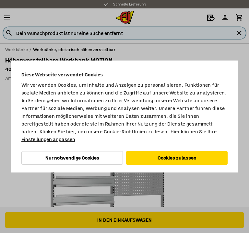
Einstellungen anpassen (48, 139)
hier (70, 131)
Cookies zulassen (177, 158)
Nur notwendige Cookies (72, 158)
